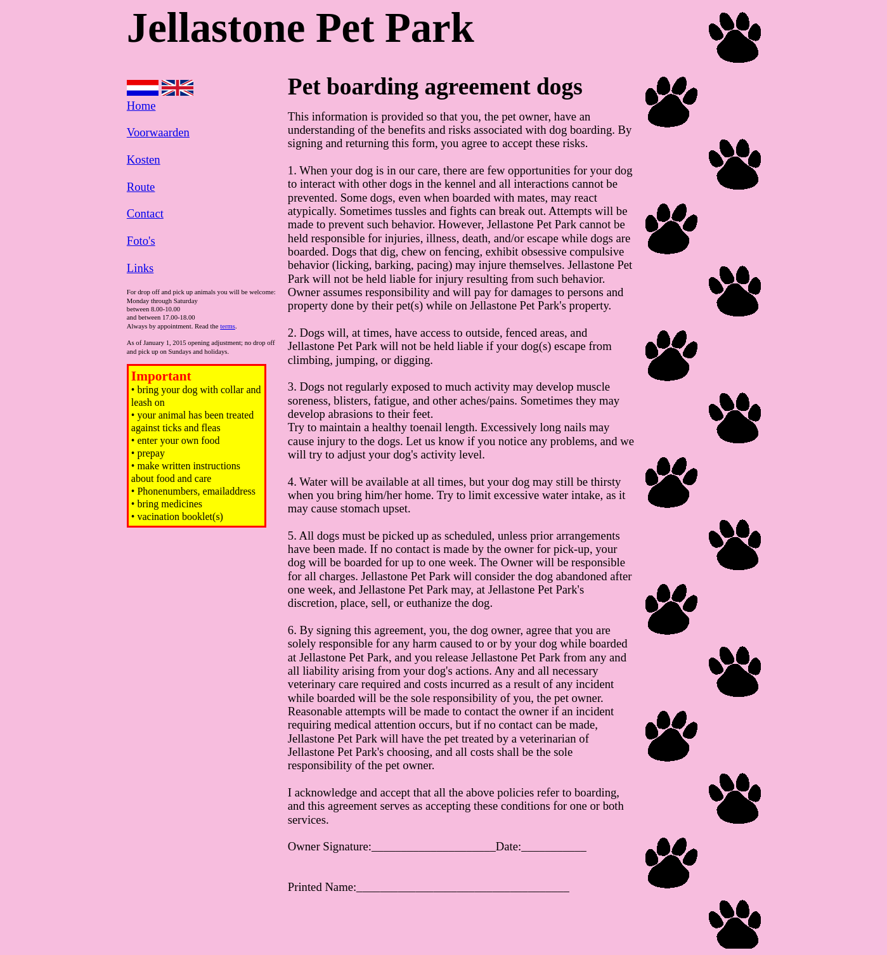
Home (141, 105)
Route (141, 186)
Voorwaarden (158, 132)
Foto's (141, 240)
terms (227, 326)
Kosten (143, 159)
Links (140, 268)
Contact (145, 213)
